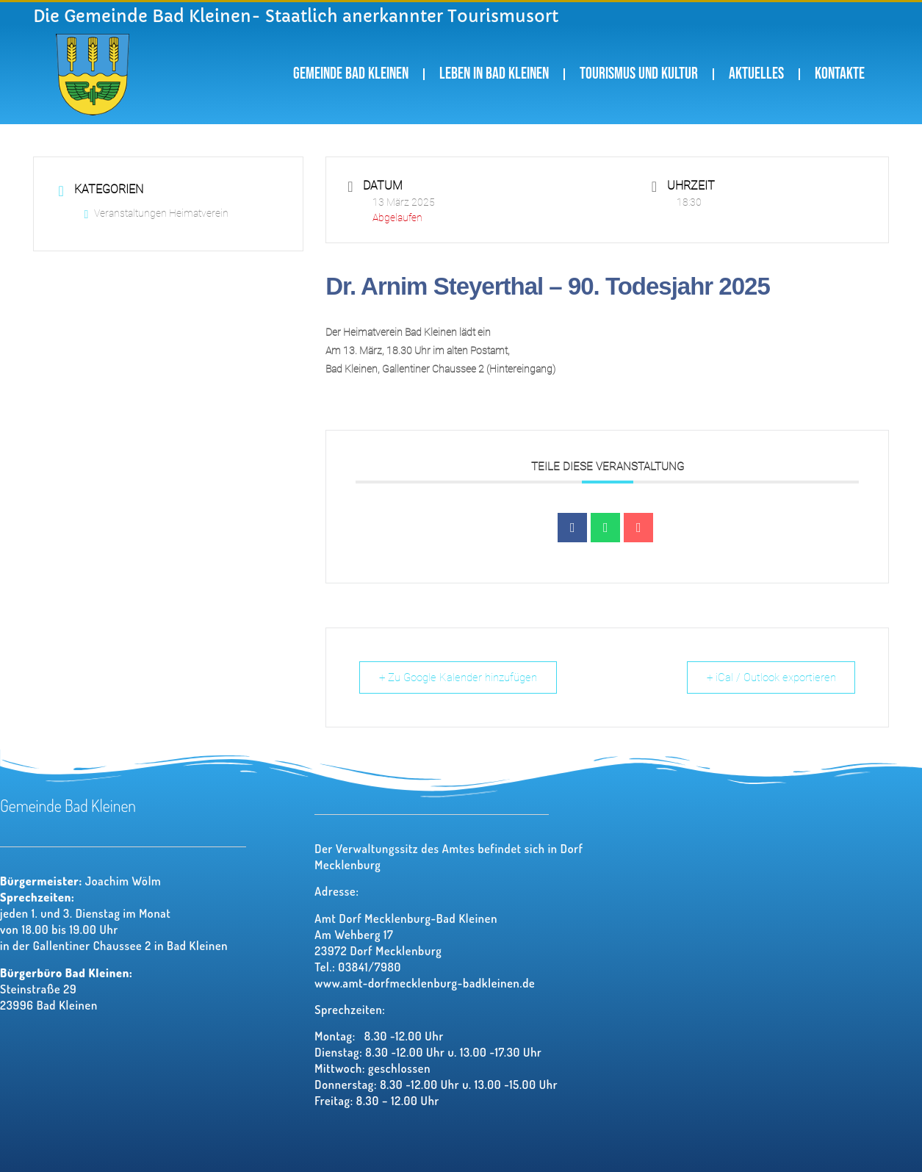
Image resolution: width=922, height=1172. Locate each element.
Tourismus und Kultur (639, 74)
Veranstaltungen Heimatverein (156, 213)
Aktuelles (756, 74)
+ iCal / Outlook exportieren (769, 677)
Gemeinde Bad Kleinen (350, 74)
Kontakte (840, 74)
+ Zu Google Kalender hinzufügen (460, 677)
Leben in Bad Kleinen (494, 74)
